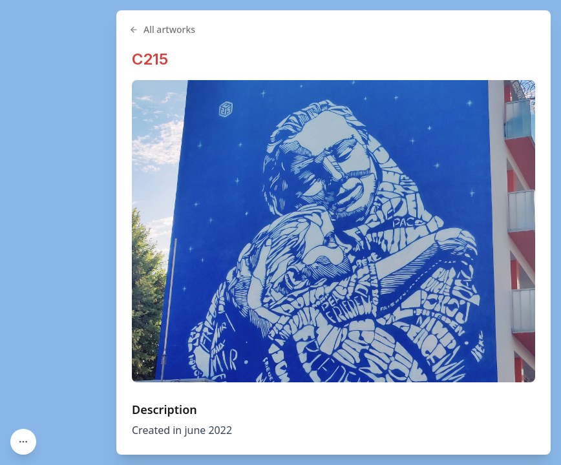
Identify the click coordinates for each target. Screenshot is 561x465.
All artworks (162, 29)
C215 (150, 59)
